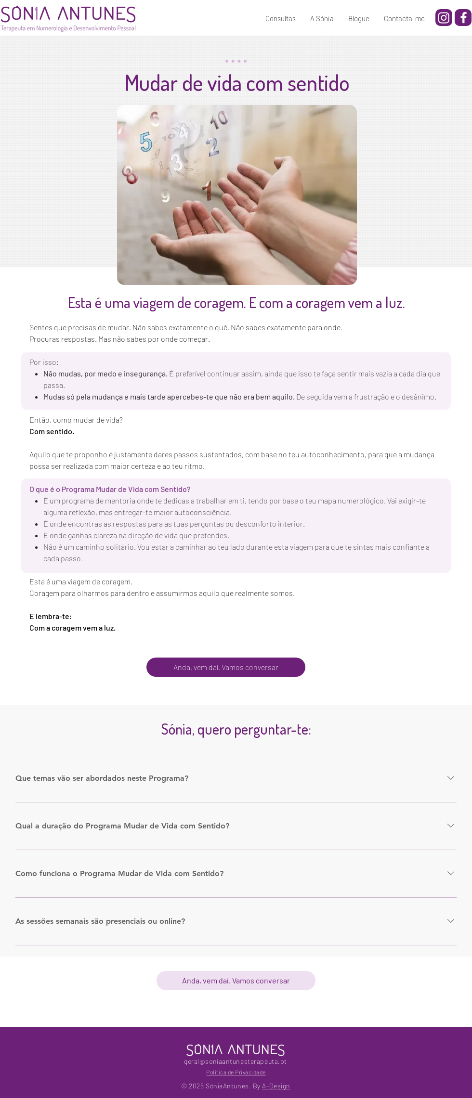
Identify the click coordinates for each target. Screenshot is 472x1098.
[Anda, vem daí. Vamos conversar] (225, 667)
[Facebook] (463, 17)
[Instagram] (443, 17)
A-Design (276, 1086)
